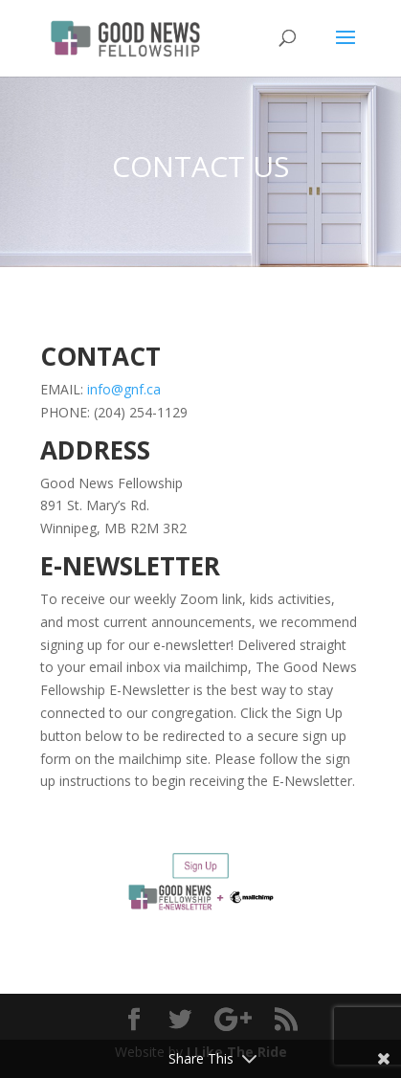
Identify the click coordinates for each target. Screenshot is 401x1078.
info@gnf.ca (124, 389)
